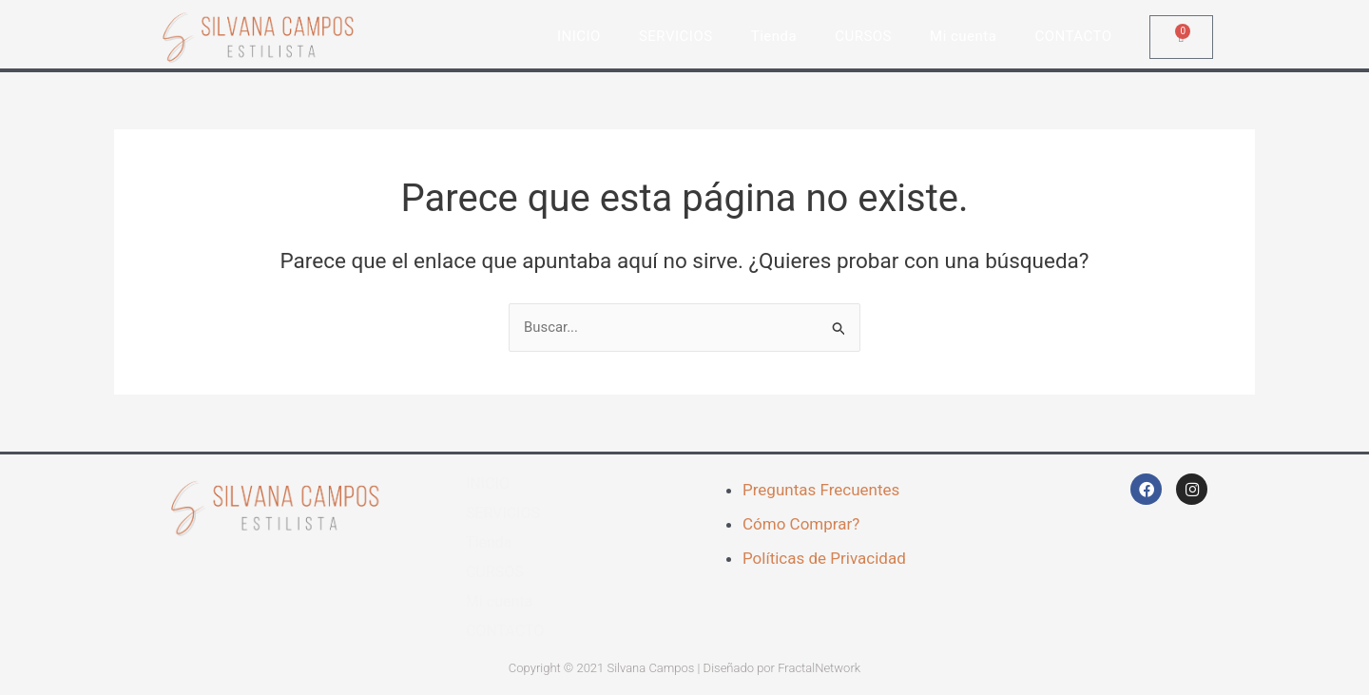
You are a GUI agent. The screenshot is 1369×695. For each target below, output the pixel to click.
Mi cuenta (963, 36)
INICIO (579, 36)
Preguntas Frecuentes (820, 490)
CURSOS (863, 36)
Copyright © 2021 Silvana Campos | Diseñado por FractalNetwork (684, 669)
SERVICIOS (676, 36)
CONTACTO (1072, 36)
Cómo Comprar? (800, 523)
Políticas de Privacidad (824, 558)
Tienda (774, 36)
